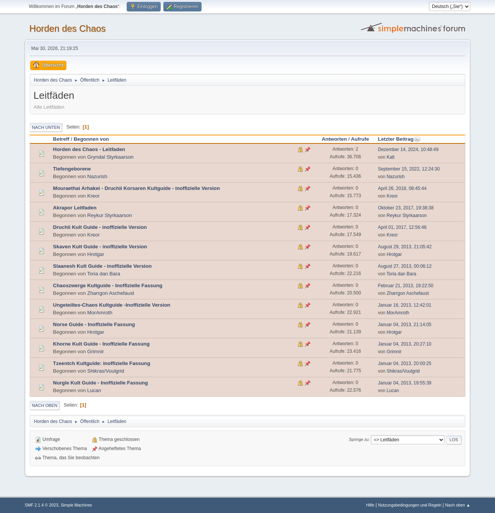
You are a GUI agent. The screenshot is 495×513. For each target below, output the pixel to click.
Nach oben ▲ (457, 505)
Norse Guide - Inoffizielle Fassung (94, 324)
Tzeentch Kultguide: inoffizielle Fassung (101, 363)
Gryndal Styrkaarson (110, 157)
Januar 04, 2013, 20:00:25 (404, 363)
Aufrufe (360, 139)
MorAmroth (100, 312)
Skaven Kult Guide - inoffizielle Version (100, 246)
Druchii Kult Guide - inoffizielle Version (100, 227)
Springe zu (359, 439)
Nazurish (97, 176)
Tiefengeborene (72, 169)
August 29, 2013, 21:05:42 (405, 246)
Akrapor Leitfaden (75, 208)
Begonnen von (91, 139)
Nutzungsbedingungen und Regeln (409, 505)
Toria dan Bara (103, 274)
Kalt (391, 157)
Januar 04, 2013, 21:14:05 (404, 324)
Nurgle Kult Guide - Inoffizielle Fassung (100, 383)
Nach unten (46, 127)
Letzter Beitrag (399, 139)
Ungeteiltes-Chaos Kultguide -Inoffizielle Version (111, 305)
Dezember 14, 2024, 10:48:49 (408, 149)
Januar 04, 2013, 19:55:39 (404, 383)
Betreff (61, 139)
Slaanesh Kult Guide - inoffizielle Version (102, 266)
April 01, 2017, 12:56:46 (402, 227)
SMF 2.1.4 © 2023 (41, 505)
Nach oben (45, 405)
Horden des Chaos (67, 28)
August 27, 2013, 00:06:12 (405, 266)
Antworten (334, 139)
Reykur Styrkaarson (109, 215)
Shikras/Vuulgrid (105, 371)
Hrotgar (95, 254)
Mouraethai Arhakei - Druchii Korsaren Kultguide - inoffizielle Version (136, 188)
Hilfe (370, 505)
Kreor (93, 196)
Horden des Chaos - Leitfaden (89, 149)
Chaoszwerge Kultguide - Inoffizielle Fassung (108, 285)
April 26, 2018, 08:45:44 (402, 188)
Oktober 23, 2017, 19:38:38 (406, 208)
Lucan (94, 390)
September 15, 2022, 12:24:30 (409, 169)
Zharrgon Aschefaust (110, 293)
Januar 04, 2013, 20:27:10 (404, 344)
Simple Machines (76, 505)
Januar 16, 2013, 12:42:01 (404, 305)
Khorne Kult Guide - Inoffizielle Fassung (101, 344)
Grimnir (95, 351)
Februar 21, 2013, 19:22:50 (405, 285)
